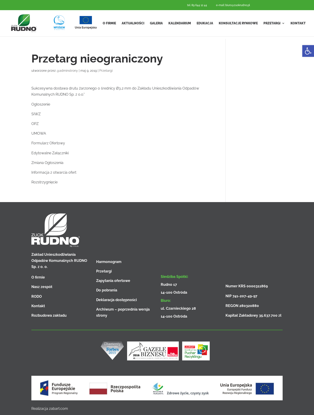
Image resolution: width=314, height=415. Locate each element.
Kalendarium (179, 24)
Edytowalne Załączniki (50, 153)
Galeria (156, 24)
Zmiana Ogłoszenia (47, 163)
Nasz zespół (41, 287)
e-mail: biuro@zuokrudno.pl (233, 5)
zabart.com (58, 408)
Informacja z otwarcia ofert (53, 172)
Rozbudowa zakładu (49, 315)
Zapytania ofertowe (113, 281)
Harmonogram (108, 262)
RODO (36, 296)
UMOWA (38, 133)
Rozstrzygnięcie (44, 182)
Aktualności (133, 24)
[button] (308, 51)
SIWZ (36, 114)
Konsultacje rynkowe (238, 24)
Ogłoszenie (40, 104)
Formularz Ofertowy (48, 143)
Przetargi (271, 24)
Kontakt (298, 24)
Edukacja (205, 24)
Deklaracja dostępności (116, 300)
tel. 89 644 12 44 (197, 5)
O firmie (109, 24)
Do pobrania (106, 290)
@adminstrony (67, 70)
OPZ (35, 124)
